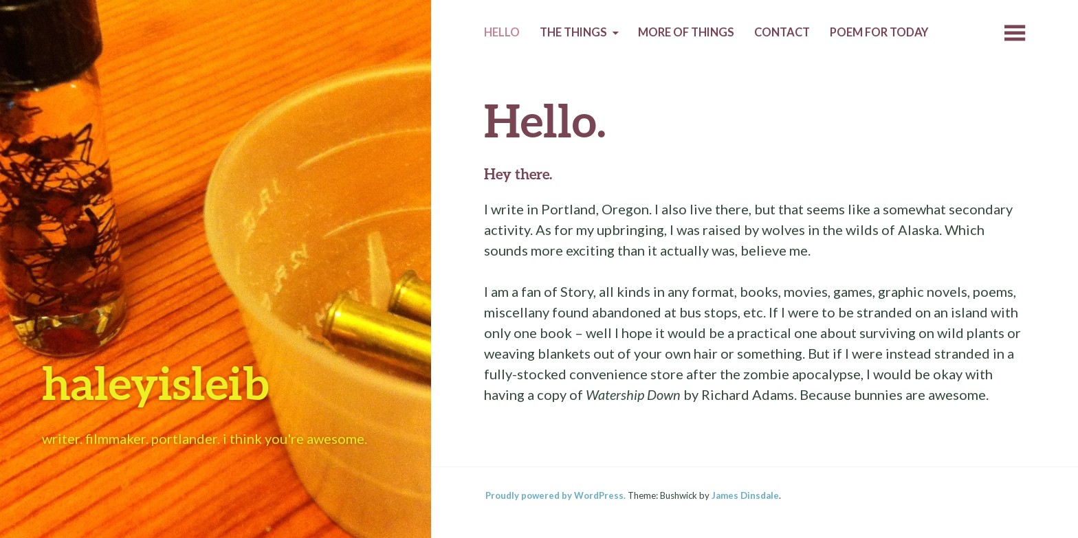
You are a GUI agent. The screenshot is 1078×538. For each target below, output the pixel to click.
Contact (782, 32)
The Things (573, 32)
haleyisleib (155, 382)
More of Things (686, 32)
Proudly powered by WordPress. (555, 495)
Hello (502, 32)
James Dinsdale (745, 495)
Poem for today (879, 32)
